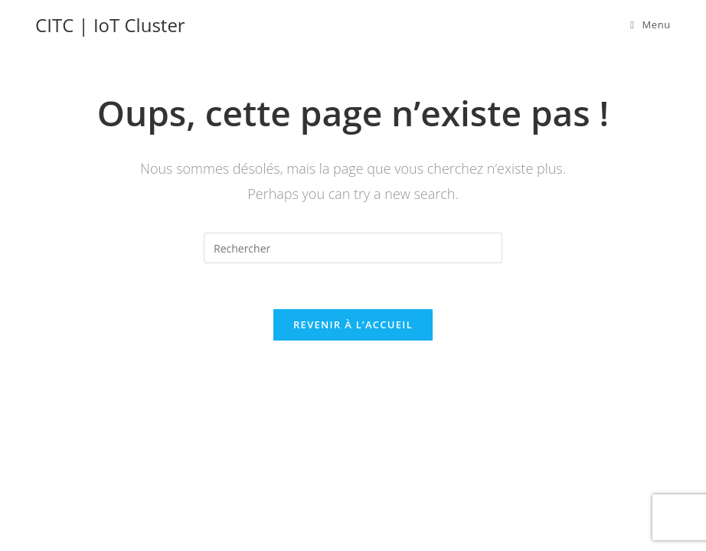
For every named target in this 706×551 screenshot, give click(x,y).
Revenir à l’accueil (353, 324)
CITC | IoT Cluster (110, 24)
